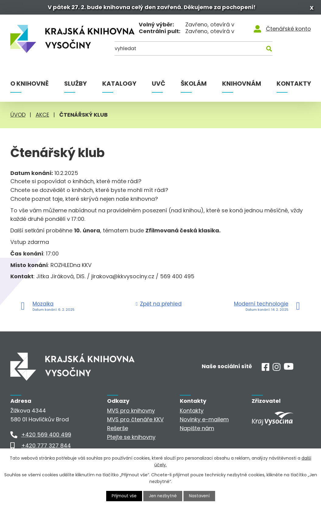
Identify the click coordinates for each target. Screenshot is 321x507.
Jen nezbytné (162, 496)
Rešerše (117, 430)
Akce (42, 116)
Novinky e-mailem (204, 421)
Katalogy (119, 85)
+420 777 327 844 (46, 447)
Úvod (18, 116)
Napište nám (197, 430)
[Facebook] (266, 370)
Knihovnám (241, 85)
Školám (194, 85)
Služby (75, 85)
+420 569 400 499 (46, 436)
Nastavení (200, 496)
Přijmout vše (123, 496)
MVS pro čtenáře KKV (135, 421)
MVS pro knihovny (131, 412)
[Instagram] (277, 370)
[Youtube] (288, 369)
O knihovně (29, 85)
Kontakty (294, 85)
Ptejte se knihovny (131, 438)
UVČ (158, 85)
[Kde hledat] (281, 52)
